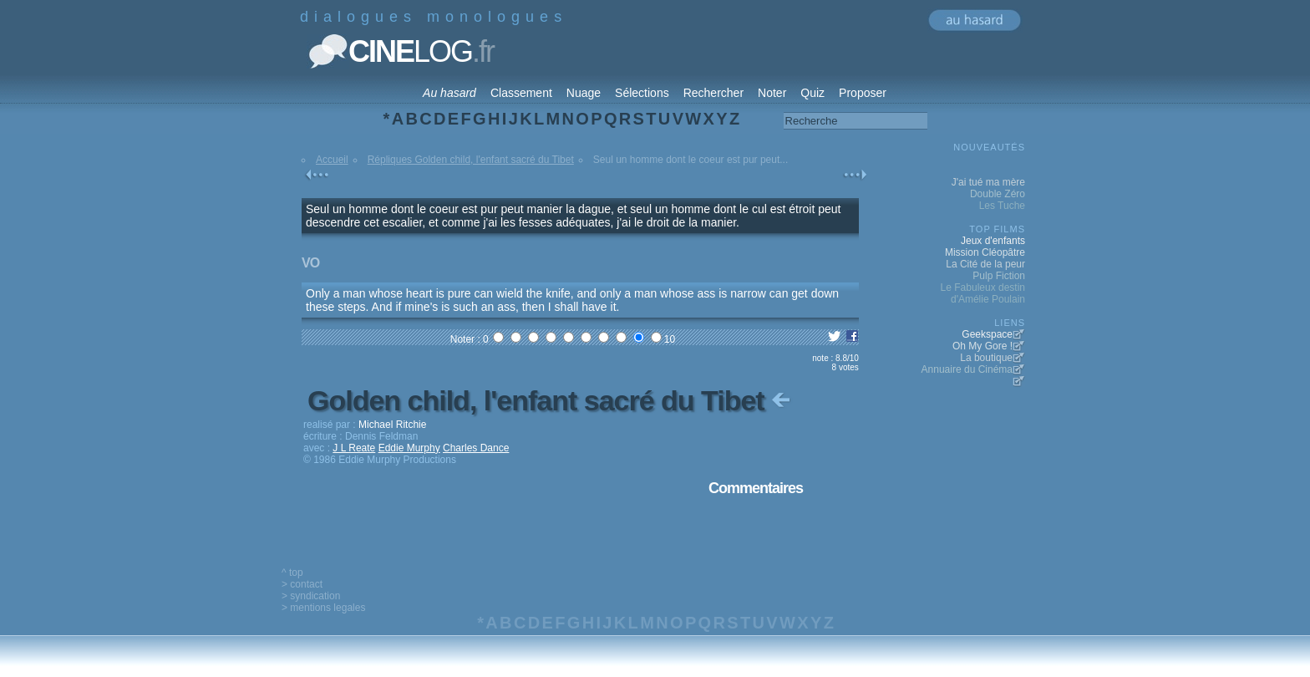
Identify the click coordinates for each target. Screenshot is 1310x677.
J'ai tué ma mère (988, 182)
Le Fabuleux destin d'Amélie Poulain (983, 293)
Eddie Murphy (409, 448)
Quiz (812, 92)
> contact (302, 584)
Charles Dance (476, 448)
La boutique (986, 358)
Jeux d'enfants (993, 241)
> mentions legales (323, 607)
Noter (772, 92)
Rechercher (713, 92)
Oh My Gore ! (982, 346)
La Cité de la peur (985, 264)
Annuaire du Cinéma (967, 369)
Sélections (642, 92)
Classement (521, 92)
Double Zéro (997, 194)
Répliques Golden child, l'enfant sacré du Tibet (471, 159)
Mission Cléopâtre (985, 252)
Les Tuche (1002, 205)
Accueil (332, 159)
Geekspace (987, 334)
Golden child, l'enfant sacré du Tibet (550, 400)
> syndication (311, 596)
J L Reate (354, 448)
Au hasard (449, 92)
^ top (292, 572)
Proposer (862, 92)
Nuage (583, 92)
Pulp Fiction (998, 276)
